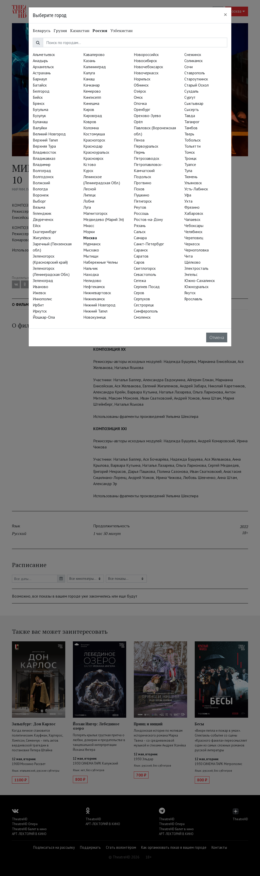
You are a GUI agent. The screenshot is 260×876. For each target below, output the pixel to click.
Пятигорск (143, 201)
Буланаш (40, 121)
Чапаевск (192, 219)
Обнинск (141, 85)
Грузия (60, 30)
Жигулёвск (42, 237)
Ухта (188, 201)
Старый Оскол (196, 85)
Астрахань (42, 72)
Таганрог (191, 121)
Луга (87, 207)
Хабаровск (193, 213)
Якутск (190, 292)
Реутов (140, 207)
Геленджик (42, 213)
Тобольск (192, 140)
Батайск (40, 85)
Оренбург (142, 109)
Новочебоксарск (148, 66)
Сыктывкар (193, 103)
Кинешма (91, 103)
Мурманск (92, 243)
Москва (90, 237)
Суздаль (191, 91)
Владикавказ (44, 158)
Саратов (141, 256)
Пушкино (141, 194)
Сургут (190, 97)
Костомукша (94, 133)
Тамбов (191, 127)
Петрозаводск (146, 158)
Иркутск (40, 311)
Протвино (142, 182)
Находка (91, 274)
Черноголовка (196, 249)
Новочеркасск (146, 72)
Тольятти (192, 146)
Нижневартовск (97, 292)
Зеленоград (43, 280)
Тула (188, 170)
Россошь (141, 213)
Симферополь (146, 311)
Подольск (142, 176)
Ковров (89, 121)
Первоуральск (146, 146)
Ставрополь (194, 72)
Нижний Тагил (95, 311)
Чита (188, 256)
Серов (139, 292)
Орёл (138, 121)
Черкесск (192, 243)
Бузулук (39, 115)
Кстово (89, 164)
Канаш (89, 78)
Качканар (91, 85)
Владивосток (44, 152)
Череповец (193, 237)
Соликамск (193, 60)
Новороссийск (146, 54)
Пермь (139, 152)
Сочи (188, 66)
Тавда (189, 115)
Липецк (89, 194)
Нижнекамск (94, 298)
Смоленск (142, 317)
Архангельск (43, 66)
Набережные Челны (100, 262)
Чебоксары (193, 225)
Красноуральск (96, 152)
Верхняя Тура (44, 146)
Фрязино (192, 207)
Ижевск (39, 292)
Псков (139, 188)
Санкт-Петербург (149, 243)
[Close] (225, 14)
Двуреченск (43, 219)
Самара (140, 237)
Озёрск (140, 91)
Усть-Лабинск (196, 188)
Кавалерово (94, 54)
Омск (138, 97)
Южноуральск (196, 286)
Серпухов (142, 298)
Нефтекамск (94, 286)
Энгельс (191, 274)
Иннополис (42, 298)
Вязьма (39, 207)
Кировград (92, 115)
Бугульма (40, 109)
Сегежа (140, 280)
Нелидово (92, 280)
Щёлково (192, 262)
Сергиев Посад (147, 286)
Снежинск (192, 54)
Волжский (41, 182)
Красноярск (93, 158)
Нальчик (90, 268)
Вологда (40, 188)
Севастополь (145, 274)
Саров (139, 262)
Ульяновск (193, 182)
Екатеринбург (44, 231)
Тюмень (191, 176)
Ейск (37, 225)
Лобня (88, 201)
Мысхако (91, 249)
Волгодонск (43, 176)
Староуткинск (196, 78)
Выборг (39, 201)
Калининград (94, 66)
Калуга (89, 72)
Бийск (38, 97)
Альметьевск (44, 54)
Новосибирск (145, 60)
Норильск (142, 78)
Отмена (216, 337)
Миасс (88, 225)
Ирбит (38, 304)
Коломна (91, 127)
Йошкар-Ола (44, 317)
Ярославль (193, 298)
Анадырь (40, 60)
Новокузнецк (94, 317)
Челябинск (193, 231)
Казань (89, 60)
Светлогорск (145, 268)
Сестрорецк (144, 304)
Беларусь (42, 30)
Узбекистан (121, 30)
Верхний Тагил (45, 140)
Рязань (140, 225)
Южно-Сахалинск (199, 280)
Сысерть (191, 109)
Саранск (141, 249)
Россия (99, 30)
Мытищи (90, 256)
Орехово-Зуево (147, 115)
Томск (189, 152)
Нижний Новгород (99, 304)
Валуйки (40, 127)
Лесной (89, 188)
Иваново (40, 286)
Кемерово (92, 91)
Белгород (41, 91)
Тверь (189, 133)
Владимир (42, 164)
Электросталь (196, 268)
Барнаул (40, 78)
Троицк (190, 158)
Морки (89, 231)
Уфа (187, 194)
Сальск (139, 231)
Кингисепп (92, 97)
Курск (88, 170)
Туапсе (190, 164)
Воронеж (41, 194)
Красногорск (94, 140)
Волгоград (42, 170)
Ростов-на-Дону (148, 219)
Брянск (38, 103)
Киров (88, 109)
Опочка (140, 103)
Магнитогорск (95, 213)
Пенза (139, 140)
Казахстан (79, 30)
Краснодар (93, 146)
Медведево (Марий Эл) (103, 219)
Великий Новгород (49, 133)
